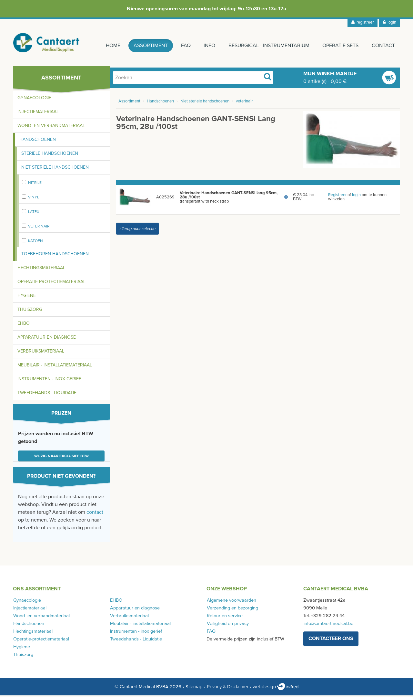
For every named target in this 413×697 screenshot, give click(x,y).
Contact (383, 45)
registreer (362, 22)
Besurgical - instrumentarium (267, 45)
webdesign (276, 688)
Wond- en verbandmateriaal (51, 127)
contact (94, 514)
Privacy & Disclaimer (227, 688)
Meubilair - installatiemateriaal (54, 366)
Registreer (337, 196)
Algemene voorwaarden (231, 602)
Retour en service (224, 617)
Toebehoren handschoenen (55, 255)
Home (110, 45)
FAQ (184, 45)
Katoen (35, 242)
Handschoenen (37, 141)
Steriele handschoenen (49, 155)
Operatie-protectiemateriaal (51, 283)
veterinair (38, 228)
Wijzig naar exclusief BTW (61, 457)
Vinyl (33, 198)
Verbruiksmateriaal (40, 352)
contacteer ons (330, 640)
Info (208, 45)
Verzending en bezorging (232, 609)
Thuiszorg (29, 311)
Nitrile (35, 184)
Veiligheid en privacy (227, 625)
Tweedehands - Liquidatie (46, 394)
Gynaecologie (34, 99)
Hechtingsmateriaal (41, 269)
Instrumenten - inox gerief (49, 380)
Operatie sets (340, 45)
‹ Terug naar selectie (137, 230)
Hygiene (26, 297)
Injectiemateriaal (38, 113)
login (389, 22)
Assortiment (148, 45)
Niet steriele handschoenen (55, 169)
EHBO (23, 325)
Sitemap (194, 688)
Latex (33, 213)
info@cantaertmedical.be (328, 625)
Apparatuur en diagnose (46, 339)
